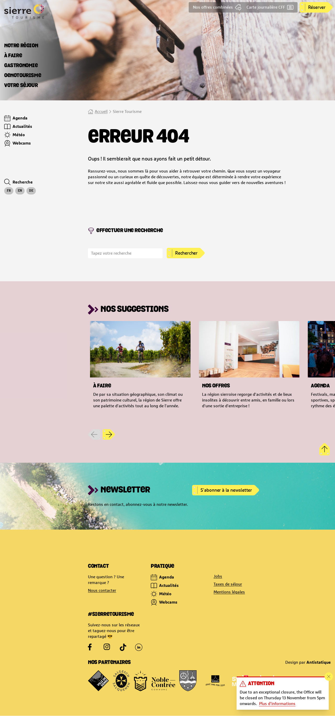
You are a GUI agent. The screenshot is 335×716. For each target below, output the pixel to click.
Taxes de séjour (228, 584)
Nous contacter (102, 590)
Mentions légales (229, 591)
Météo (161, 594)
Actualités (165, 585)
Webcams (164, 602)
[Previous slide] (94, 434)
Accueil (101, 111)
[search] (125, 253)
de (31, 190)
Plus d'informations (277, 703)
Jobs (218, 576)
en (20, 190)
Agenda (162, 577)
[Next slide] (109, 434)
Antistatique (318, 662)
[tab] (21, 46)
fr (9, 190)
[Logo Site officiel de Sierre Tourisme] (44, 11)
